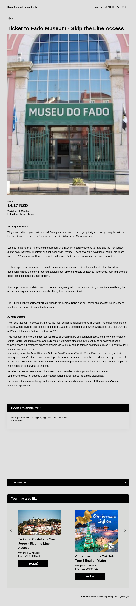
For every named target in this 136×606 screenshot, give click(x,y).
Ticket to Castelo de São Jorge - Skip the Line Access (36, 544)
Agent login (124, 596)
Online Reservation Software (92, 596)
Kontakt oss (17, 420)
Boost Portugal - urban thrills (22, 7)
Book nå (33, 563)
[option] (39, 538)
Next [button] (124, 530)
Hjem (10, 18)
